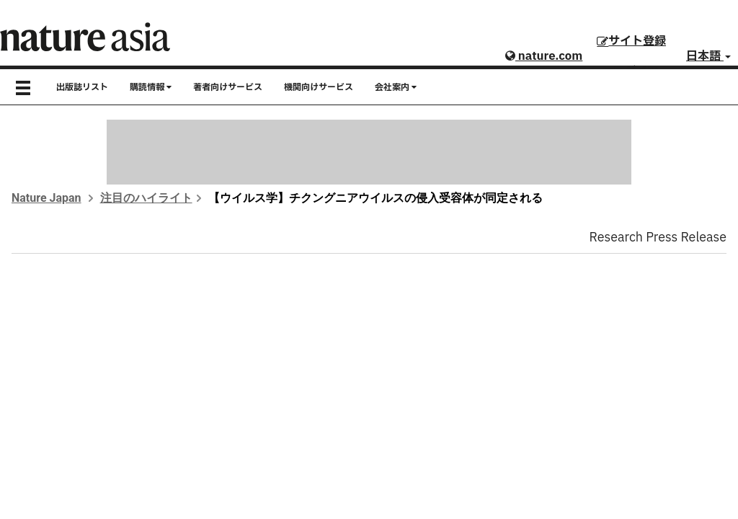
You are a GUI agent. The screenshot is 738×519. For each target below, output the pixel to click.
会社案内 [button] (396, 87)
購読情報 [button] (151, 87)
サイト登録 (631, 41)
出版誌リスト (82, 87)
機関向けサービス (318, 87)
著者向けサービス (227, 87)
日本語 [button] (708, 56)
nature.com (543, 56)
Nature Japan (46, 198)
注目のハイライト (146, 198)
